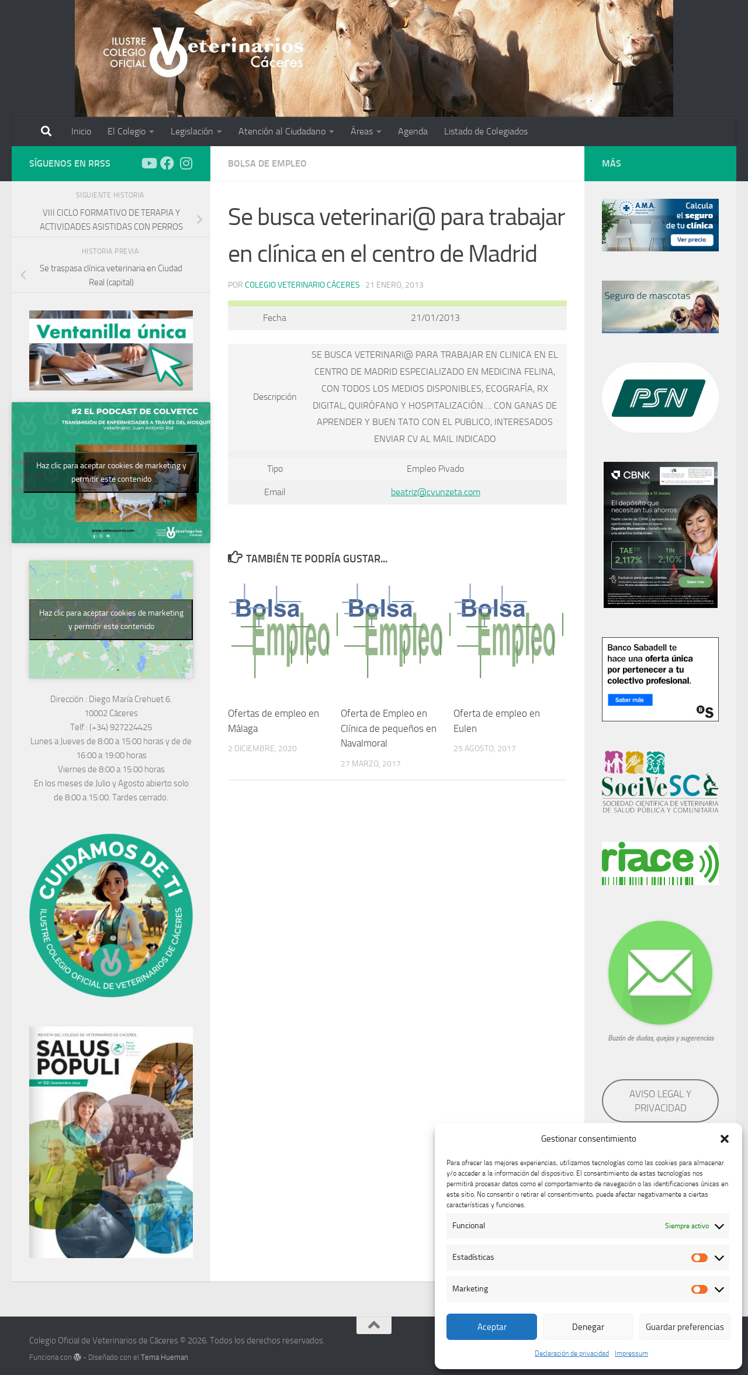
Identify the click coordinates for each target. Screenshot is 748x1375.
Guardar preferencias (685, 1327)
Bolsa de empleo (267, 163)
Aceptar (492, 1327)
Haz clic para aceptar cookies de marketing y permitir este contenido (111, 472)
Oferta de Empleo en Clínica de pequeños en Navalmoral (389, 728)
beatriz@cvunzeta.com (435, 492)
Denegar (588, 1327)
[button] (724, 1139)
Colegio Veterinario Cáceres (302, 285)
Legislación (192, 131)
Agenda (413, 131)
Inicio (81, 131)
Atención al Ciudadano (281, 131)
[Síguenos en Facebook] (167, 163)
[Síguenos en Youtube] (148, 163)
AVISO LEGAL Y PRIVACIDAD (660, 1101)
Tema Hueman (164, 1357)
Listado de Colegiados (486, 131)
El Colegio (127, 131)
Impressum (631, 1353)
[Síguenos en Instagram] (186, 163)
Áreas (362, 131)
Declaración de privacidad (572, 1353)
